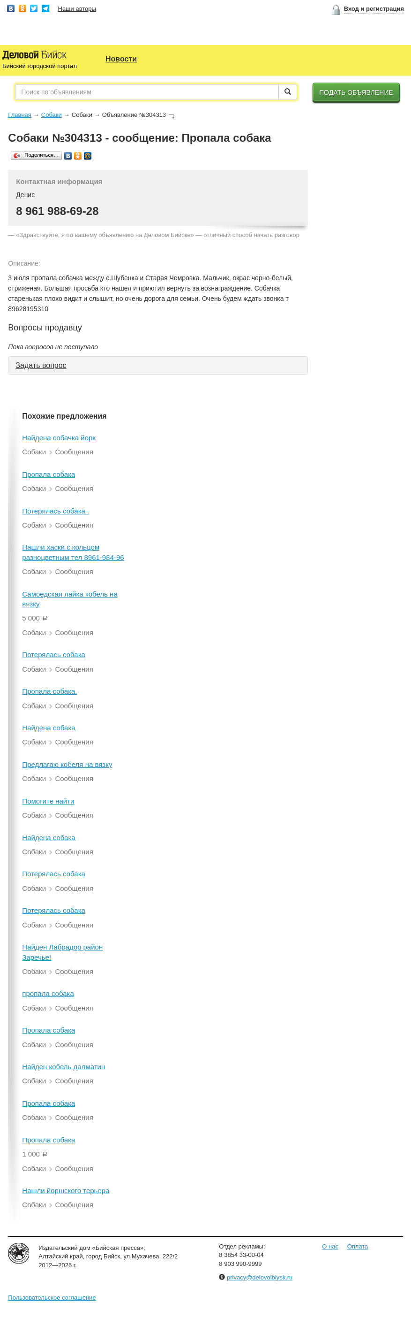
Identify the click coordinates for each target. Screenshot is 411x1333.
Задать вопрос (40, 365)
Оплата (357, 1246)
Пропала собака (48, 474)
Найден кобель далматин (63, 1067)
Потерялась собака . (55, 511)
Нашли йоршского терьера (65, 1191)
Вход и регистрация (374, 8)
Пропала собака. (49, 691)
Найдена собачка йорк (59, 438)
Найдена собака (48, 728)
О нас (330, 1246)
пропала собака (48, 993)
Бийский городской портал (39, 65)
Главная (19, 114)
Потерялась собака (53, 655)
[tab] (157, 366)
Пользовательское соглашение (52, 1297)
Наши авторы (77, 8)
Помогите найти (48, 801)
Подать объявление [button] (356, 92)
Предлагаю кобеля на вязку (67, 764)
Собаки (51, 114)
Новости (121, 59)
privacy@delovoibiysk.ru (259, 1277)
